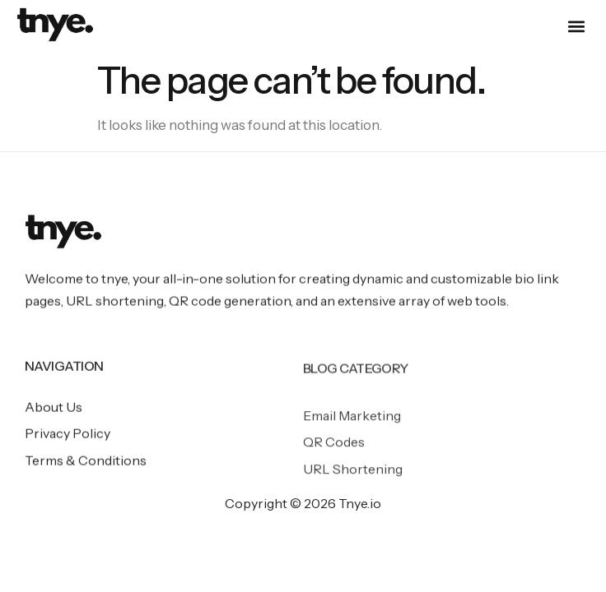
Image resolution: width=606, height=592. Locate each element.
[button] (576, 26)
